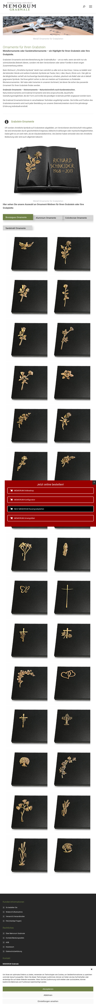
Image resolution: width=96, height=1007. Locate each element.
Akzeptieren (48, 989)
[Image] (48, 170)
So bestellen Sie (11, 907)
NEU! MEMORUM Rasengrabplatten (28, 509)
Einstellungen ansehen (48, 1001)
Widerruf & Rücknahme (14, 912)
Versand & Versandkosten (15, 916)
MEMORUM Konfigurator (23, 500)
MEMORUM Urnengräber (23, 518)
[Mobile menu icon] (90, 6)
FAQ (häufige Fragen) (13, 921)
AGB (7, 942)
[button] (92, 969)
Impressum (10, 947)
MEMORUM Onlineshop (23, 490)
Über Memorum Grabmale (15, 933)
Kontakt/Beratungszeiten (15, 938)
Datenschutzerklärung (14, 951)
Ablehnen (48, 995)
